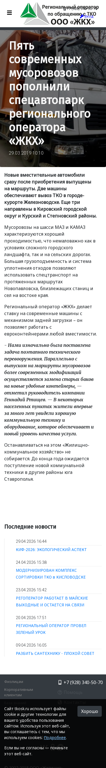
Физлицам (13, 681)
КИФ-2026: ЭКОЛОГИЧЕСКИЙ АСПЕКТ (51, 549)
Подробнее (55, 737)
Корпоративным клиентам (18, 692)
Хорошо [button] (89, 711)
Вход (87, 16)
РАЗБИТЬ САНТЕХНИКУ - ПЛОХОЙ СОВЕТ (55, 653)
